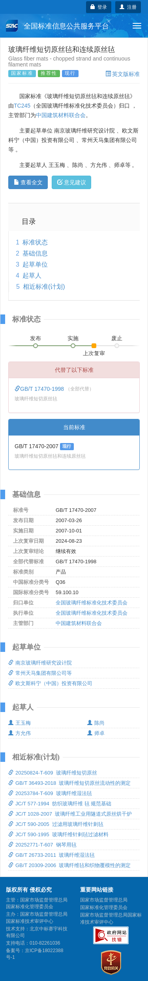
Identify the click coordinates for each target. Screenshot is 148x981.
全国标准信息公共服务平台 (57, 26)
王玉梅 (19, 723)
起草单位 (35, 264)
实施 (73, 338)
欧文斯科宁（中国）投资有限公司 (50, 683)
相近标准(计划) (44, 286)
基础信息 (35, 253)
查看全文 (28, 182)
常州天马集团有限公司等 (40, 673)
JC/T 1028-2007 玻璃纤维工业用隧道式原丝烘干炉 (70, 814)
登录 (98, 7)
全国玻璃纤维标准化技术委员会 (91, 603)
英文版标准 (122, 74)
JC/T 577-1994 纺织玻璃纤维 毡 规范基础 (59, 804)
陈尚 (96, 723)
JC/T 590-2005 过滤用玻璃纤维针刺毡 (55, 824)
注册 (128, 7)
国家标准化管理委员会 (103, 907)
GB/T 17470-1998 (40, 389)
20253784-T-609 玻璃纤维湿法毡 (50, 793)
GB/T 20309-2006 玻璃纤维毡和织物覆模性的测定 (69, 865)
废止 (116, 338)
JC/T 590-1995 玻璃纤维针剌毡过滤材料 (58, 834)
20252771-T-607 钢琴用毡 (42, 845)
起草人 (31, 275)
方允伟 (19, 733)
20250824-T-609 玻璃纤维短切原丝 (52, 773)
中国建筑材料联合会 (61, 115)
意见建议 (71, 182)
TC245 (22, 105)
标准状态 (35, 242)
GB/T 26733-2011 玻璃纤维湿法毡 (51, 855)
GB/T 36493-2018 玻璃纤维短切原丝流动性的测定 (69, 783)
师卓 (96, 733)
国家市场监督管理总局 (103, 900)
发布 (35, 338)
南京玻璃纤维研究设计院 (40, 663)
